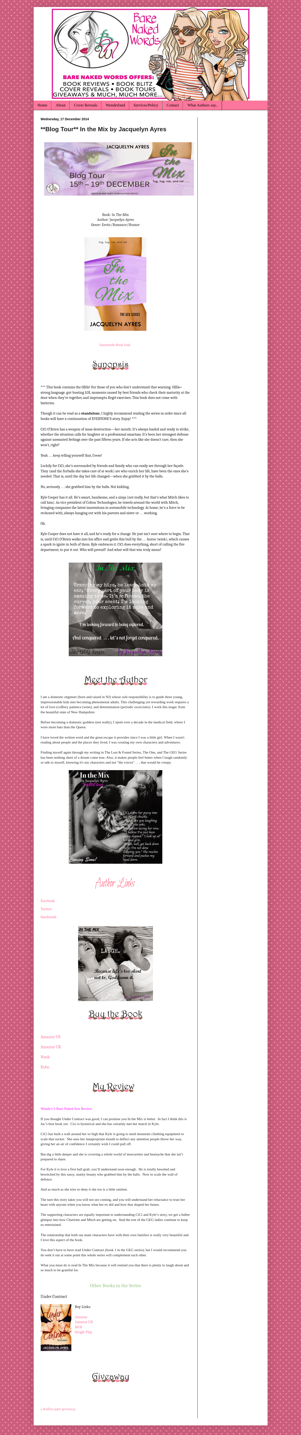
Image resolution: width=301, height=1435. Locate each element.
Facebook (48, 901)
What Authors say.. (202, 105)
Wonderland (115, 105)
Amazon (81, 1317)
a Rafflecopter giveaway (58, 1409)
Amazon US (51, 1036)
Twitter (46, 909)
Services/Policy (146, 105)
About (61, 105)
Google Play (83, 1332)
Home (42, 105)
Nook (45, 1057)
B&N (78, 1327)
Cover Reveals (86, 105)
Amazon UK (51, 1047)
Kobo (45, 1067)
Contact (173, 105)
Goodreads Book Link (115, 345)
